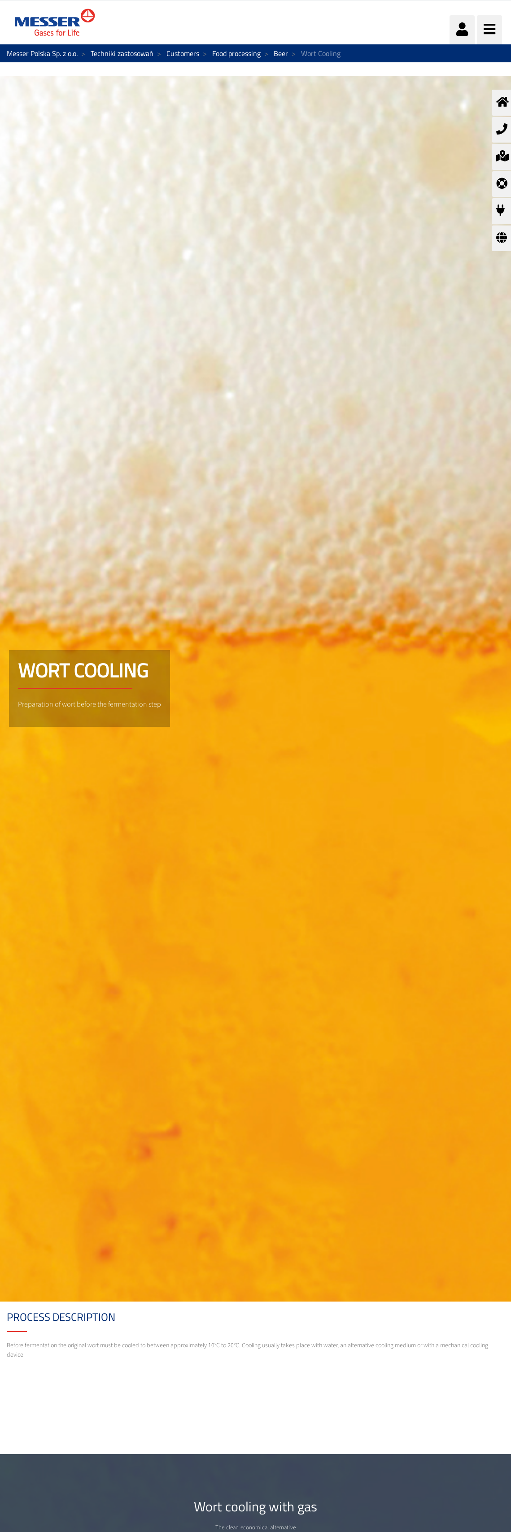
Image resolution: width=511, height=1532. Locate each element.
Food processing (236, 53)
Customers (182, 53)
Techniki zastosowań (122, 53)
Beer (281, 53)
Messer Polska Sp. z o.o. (42, 53)
